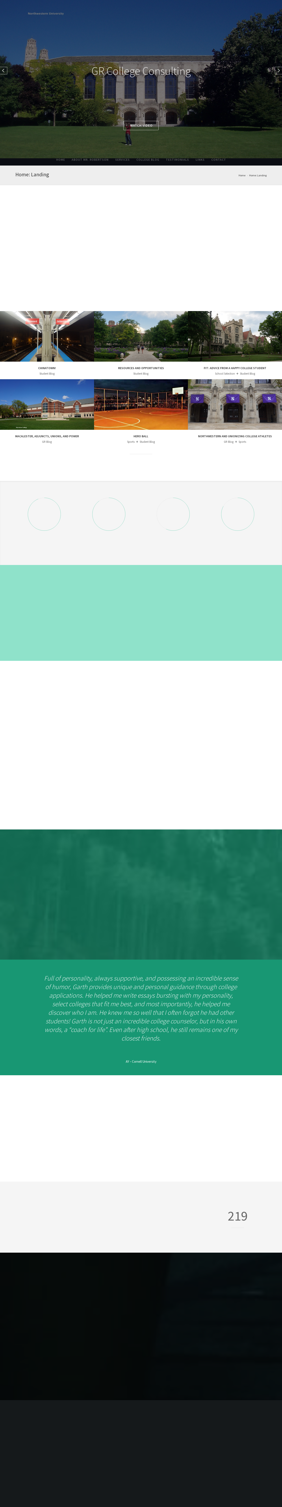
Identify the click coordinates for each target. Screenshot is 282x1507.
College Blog (147, 160)
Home (60, 160)
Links (200, 160)
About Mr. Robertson (90, 160)
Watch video (141, 125)
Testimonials (177, 160)
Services (122, 160)
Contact (218, 160)
